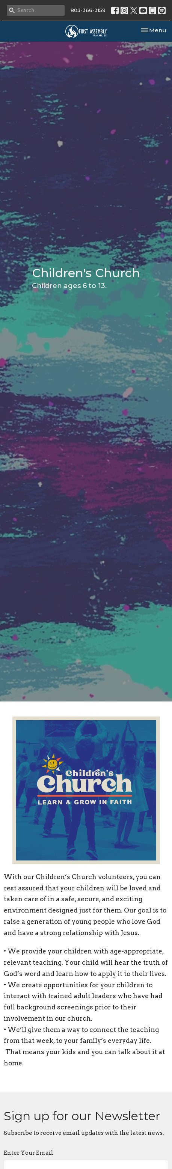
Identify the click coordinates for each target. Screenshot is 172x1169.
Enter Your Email (28, 1152)
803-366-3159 (88, 10)
